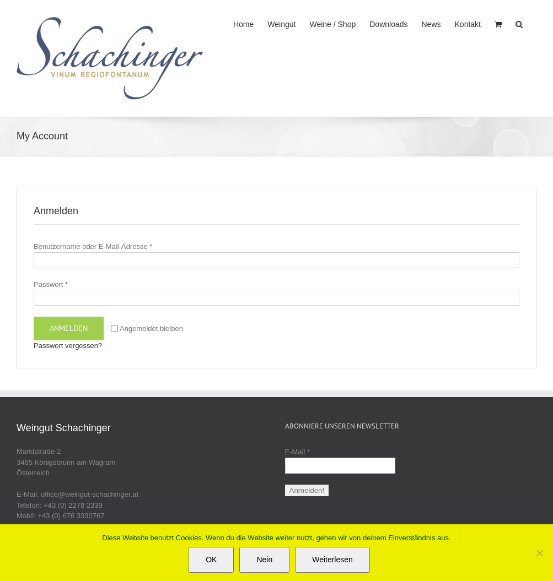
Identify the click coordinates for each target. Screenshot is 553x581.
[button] (519, 23)
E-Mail (297, 452)
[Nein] (539, 552)
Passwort (51, 284)
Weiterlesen (332, 559)
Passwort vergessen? (68, 345)
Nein (264, 559)
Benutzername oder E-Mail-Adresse (93, 246)
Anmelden (69, 328)
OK (211, 559)
